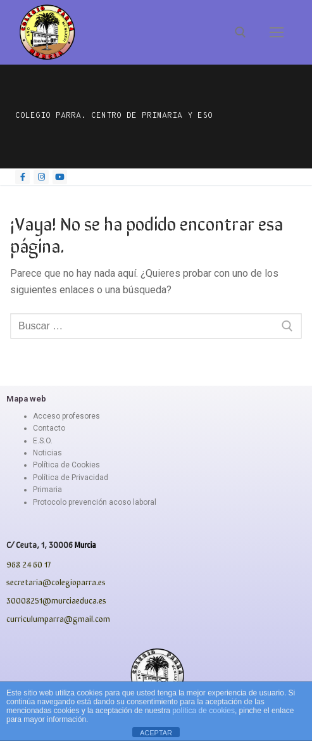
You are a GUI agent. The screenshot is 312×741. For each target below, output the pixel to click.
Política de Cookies (66, 464)
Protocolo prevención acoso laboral (94, 502)
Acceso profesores (66, 416)
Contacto (49, 428)
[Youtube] (60, 177)
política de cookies (203, 710)
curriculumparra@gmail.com (58, 618)
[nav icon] (276, 32)
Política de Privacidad (70, 477)
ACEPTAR (156, 733)
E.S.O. (43, 440)
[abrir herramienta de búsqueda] (240, 32)
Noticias (47, 452)
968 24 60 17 (28, 564)
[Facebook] (22, 177)
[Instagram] (41, 177)
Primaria (47, 489)
